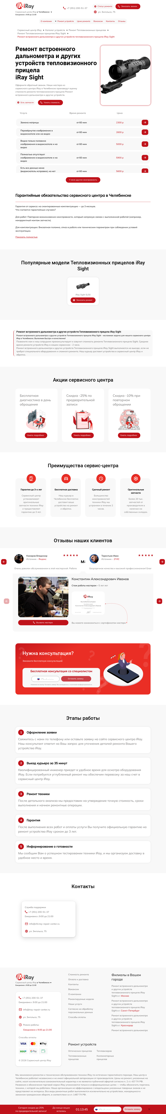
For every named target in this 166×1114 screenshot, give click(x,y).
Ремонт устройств (65, 21)
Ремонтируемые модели (81, 999)
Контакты (110, 21)
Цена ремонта (83, 21)
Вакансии (98, 21)
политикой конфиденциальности (81, 684)
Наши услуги (75, 1004)
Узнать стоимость (50, 102)
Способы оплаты (77, 1017)
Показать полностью (26, 237)
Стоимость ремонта (78, 974)
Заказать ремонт (82, 300)
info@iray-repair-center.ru (34, 1010)
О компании (46, 21)
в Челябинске (44, 12)
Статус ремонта (103, 6)
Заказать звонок (127, 6)
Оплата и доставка (78, 979)
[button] (4, 562)
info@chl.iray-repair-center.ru (42, 924)
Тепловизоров (104, 1051)
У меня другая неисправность (83, 180)
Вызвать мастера (43, 622)
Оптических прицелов (80, 1051)
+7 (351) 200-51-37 (77, 8)
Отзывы (121, 21)
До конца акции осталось (61, 1109)
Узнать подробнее (35, 435)
